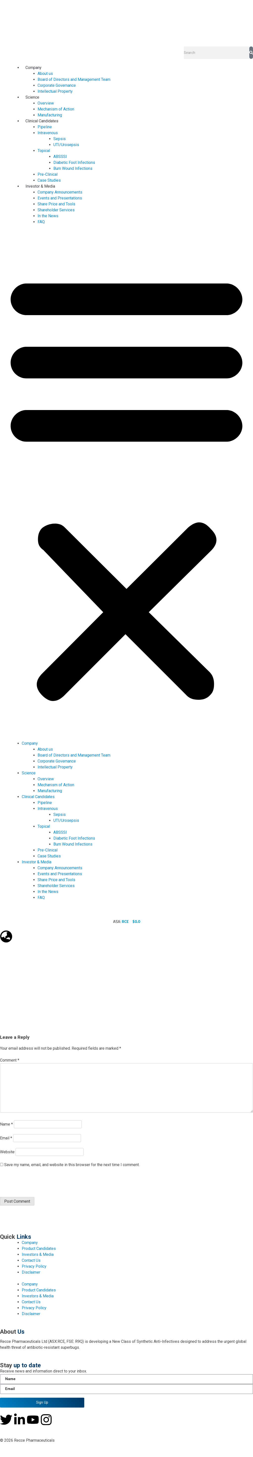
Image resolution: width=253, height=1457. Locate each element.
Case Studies (49, 180)
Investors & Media (38, 1254)
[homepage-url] (126, 23)
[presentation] (34, 1182)
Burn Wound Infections (72, 168)
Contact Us (31, 1260)
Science (32, 97)
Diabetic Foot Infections (74, 162)
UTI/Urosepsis (66, 144)
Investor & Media (40, 186)
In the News (48, 216)
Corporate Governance (57, 85)
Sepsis (59, 138)
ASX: (121, 921)
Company (33, 67)
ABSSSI (60, 156)
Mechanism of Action (56, 109)
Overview (46, 103)
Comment (9, 1060)
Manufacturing (50, 115)
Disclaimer (31, 1272)
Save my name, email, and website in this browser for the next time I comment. (72, 1164)
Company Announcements (60, 192)
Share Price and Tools (56, 204)
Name (6, 1124)
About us (45, 73)
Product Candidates (39, 1248)
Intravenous (48, 132)
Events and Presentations (60, 198)
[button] (126, 485)
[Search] (251, 52)
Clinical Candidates (41, 121)
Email (6, 1138)
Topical (44, 150)
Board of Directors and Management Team (74, 79)
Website (7, 1152)
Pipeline (45, 127)
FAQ (41, 221)
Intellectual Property (55, 91)
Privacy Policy (34, 1266)
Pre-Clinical (48, 174)
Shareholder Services (56, 210)
